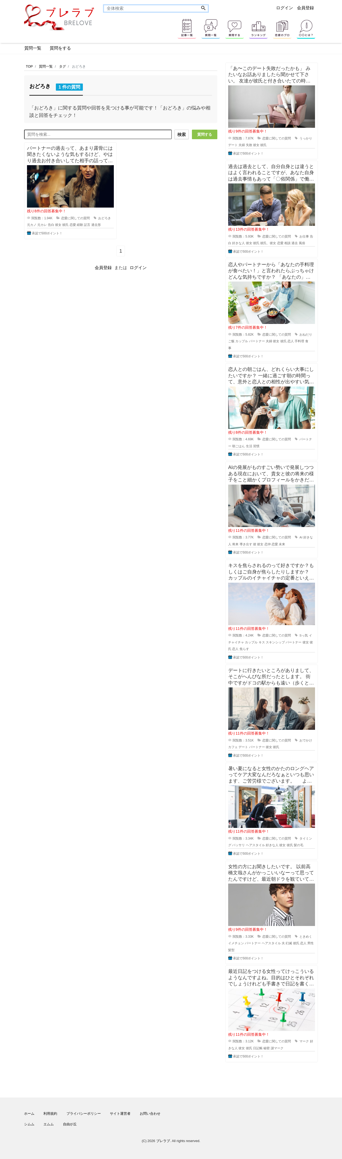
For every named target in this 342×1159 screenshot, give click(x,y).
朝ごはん (238, 446)
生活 (249, 446)
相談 (287, 243)
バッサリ (238, 845)
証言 (87, 224)
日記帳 (258, 1048)
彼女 (58, 224)
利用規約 (50, 1114)
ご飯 (231, 341)
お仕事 (304, 236)
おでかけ (305, 740)
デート (233, 145)
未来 (282, 544)
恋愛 (73, 224)
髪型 (231, 950)
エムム (48, 1124)
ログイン (284, 8)
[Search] (203, 8)
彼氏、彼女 (268, 243)
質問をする (60, 48)
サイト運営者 (120, 1114)
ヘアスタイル (255, 845)
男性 (310, 943)
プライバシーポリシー (83, 1114)
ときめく (305, 936)
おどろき (104, 217)
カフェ (233, 747)
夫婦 (241, 145)
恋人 (290, 341)
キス (262, 642)
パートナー (257, 341)
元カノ (32, 224)
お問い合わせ (150, 1114)
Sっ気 (303, 635)
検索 (181, 134)
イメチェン (236, 943)
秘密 (266, 1048)
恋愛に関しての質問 (75, 217)
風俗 (302, 243)
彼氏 (65, 224)
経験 (80, 224)
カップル (241, 341)
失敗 (249, 145)
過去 (294, 243)
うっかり (305, 138)
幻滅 (289, 943)
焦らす (244, 649)
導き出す (246, 544)
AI (300, 537)
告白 (51, 224)
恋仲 (267, 544)
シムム (29, 1124)
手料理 (299, 341)
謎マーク (277, 1048)
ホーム (29, 1114)
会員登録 (305, 8)
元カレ (42, 224)
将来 (235, 544)
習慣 (256, 446)
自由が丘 (70, 1124)
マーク (304, 1041)
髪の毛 (298, 845)
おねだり (305, 334)
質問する (204, 134)
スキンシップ (275, 642)
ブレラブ (163, 1141)
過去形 (96, 224)
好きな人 (238, 243)
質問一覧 (32, 48)
